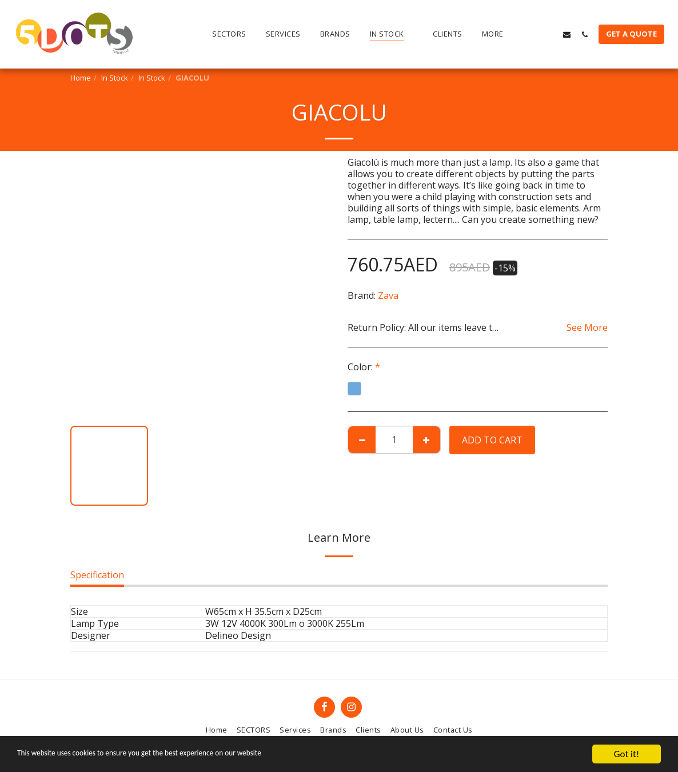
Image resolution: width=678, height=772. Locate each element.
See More (587, 327)
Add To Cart (492, 440)
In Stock (114, 78)
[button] (531, 34)
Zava (388, 295)
